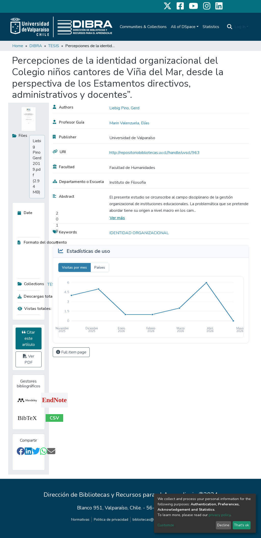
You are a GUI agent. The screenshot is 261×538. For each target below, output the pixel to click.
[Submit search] (230, 27)
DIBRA (35, 46)
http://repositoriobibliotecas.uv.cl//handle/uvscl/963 (154, 152)
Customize (166, 525)
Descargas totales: (37, 296)
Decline (223, 525)
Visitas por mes (74, 267)
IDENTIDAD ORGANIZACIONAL (139, 233)
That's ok (241, 525)
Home (17, 46)
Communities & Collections (143, 27)
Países (99, 267)
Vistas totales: (34, 308)
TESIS (53, 46)
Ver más (117, 218)
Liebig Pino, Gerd (124, 108)
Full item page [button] (71, 352)
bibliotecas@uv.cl (147, 519)
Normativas (80, 519)
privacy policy (219, 515)
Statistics (211, 27)
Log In (239, 27)
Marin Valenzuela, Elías (129, 123)
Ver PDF (28, 359)
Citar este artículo (28, 338)
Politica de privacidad (111, 519)
